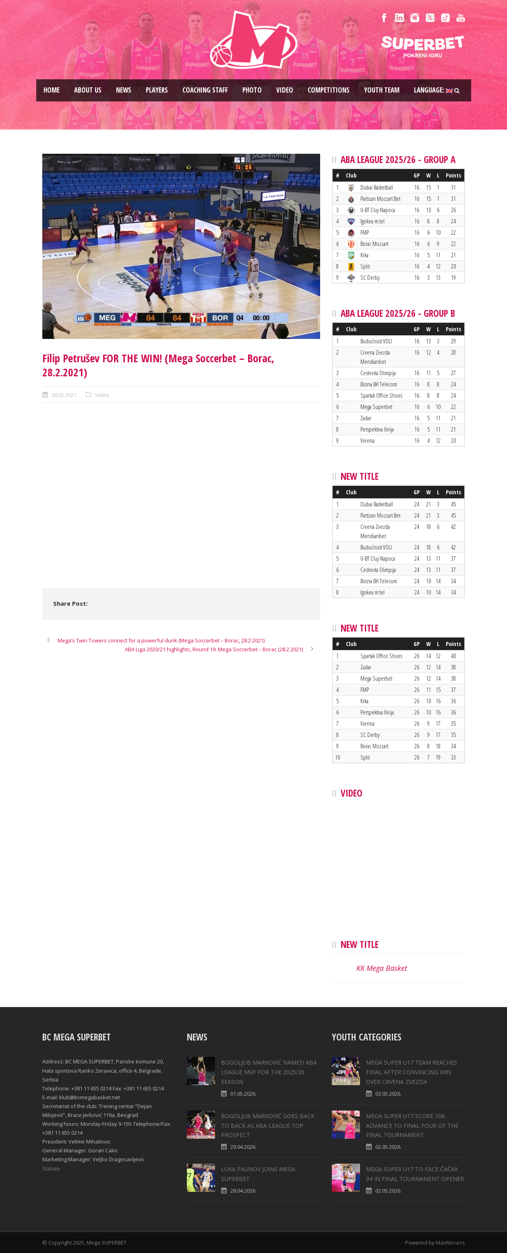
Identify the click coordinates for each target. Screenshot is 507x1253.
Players (157, 90)
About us (87, 90)
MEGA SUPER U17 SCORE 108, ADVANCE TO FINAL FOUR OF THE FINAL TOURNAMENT (412, 1125)
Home (51, 90)
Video (284, 90)
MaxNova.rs (450, 1242)
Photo (252, 90)
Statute (51, 1168)
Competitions (329, 90)
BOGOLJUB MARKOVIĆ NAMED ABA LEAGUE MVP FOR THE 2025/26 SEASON (269, 1072)
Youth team (381, 90)
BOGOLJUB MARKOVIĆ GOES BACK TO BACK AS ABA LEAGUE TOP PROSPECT (268, 1125)
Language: (433, 90)
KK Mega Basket (381, 968)
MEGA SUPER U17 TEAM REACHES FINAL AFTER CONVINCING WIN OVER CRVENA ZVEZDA (411, 1072)
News (123, 90)
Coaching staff (205, 90)
